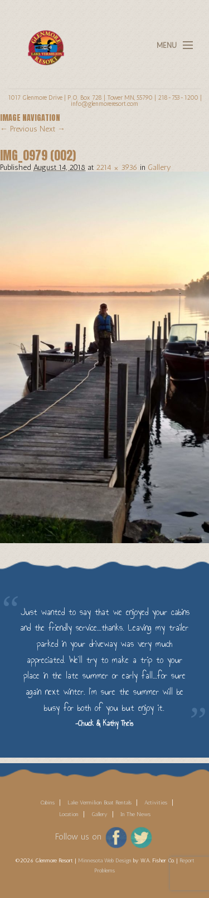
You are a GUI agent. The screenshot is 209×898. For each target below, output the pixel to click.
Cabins (47, 802)
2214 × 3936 (117, 167)
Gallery (159, 167)
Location (69, 814)
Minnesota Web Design (105, 860)
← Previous (18, 129)
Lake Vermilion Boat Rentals (99, 802)
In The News (135, 814)
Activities (155, 802)
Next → (52, 129)
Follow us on (78, 837)
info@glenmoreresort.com (104, 104)
